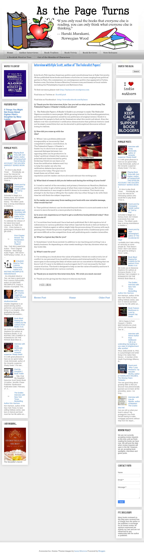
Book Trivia (70, 52)
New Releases (110, 52)
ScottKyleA (61, 95)
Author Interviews (28, 52)
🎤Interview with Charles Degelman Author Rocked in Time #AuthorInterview (15, 296)
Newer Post (40, 297)
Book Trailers (51, 52)
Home (10, 52)
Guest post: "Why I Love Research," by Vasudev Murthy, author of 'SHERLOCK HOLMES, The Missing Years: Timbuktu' (128, 372)
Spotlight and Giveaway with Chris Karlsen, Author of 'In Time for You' (20, 214)
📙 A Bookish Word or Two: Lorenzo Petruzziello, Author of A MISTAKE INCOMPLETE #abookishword (14, 267)
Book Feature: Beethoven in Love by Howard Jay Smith (133, 312)
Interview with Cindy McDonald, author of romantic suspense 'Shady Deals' (14, 349)
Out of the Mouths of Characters (53, 57)
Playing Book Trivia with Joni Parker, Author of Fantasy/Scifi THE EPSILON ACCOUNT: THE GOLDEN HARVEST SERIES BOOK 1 (15, 160)
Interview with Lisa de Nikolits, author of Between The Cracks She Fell (129, 402)
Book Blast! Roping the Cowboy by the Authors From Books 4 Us (20, 322)
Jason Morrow (80, 551)
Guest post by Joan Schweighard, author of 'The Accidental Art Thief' (128, 234)
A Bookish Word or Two (19, 57)
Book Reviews (90, 52)
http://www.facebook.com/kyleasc (72, 100)
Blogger (101, 551)
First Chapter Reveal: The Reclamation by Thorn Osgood (19, 240)
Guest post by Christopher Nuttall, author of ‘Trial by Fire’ (19, 189)
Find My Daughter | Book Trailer (19, 371)
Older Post (104, 297)
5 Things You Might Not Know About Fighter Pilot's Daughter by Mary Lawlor (13, 114)
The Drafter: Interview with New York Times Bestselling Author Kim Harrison (14, 398)
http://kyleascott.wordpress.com (74, 90)
